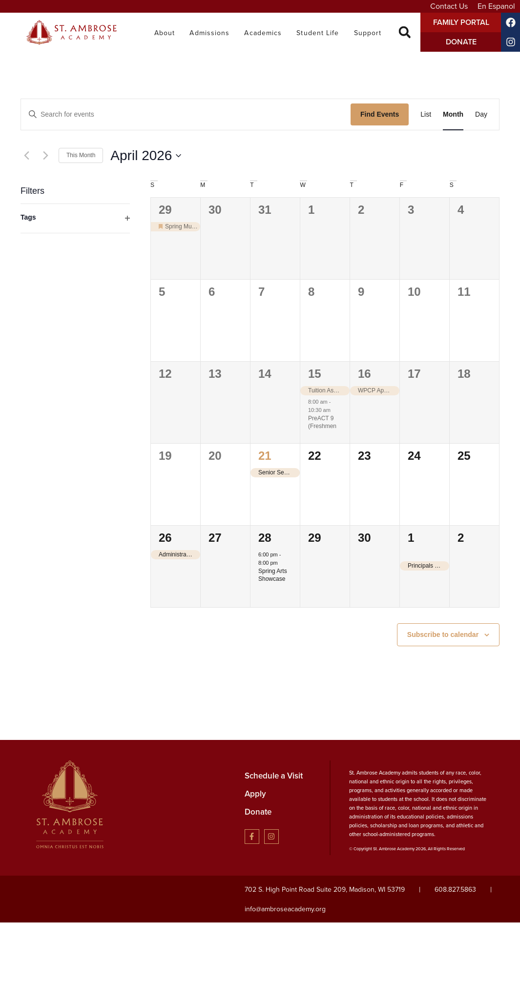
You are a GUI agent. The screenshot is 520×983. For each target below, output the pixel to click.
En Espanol (496, 6)
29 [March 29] (165, 209)
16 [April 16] (364, 373)
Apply (255, 794)
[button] (404, 32)
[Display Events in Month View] (453, 114)
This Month (80, 155)
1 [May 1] (411, 537)
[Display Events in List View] (425, 114)
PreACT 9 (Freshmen (322, 422)
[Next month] (45, 156)
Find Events (379, 114)
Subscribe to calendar (442, 634)
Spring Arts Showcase (272, 575)
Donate (258, 812)
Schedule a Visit (274, 776)
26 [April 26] (165, 537)
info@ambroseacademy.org (285, 909)
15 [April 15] (314, 373)
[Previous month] (26, 156)
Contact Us (449, 6)
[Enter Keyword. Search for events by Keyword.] (186, 114)
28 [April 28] (264, 537)
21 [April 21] (264, 455)
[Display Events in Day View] (481, 114)
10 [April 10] (414, 291)
